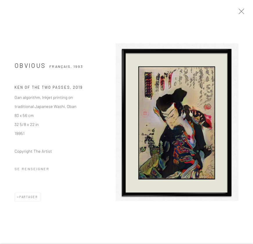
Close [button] (240, 13)
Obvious (30, 66)
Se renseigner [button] (32, 169)
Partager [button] (28, 198)
